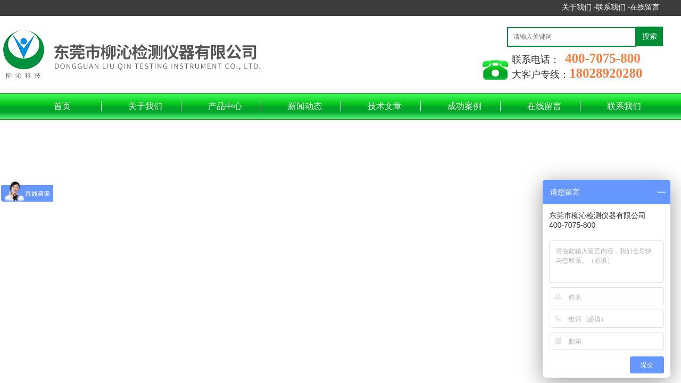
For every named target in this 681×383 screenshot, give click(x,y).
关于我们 (145, 106)
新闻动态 (305, 106)
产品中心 (225, 106)
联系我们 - (613, 7)
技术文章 (385, 106)
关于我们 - (579, 7)
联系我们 (624, 106)
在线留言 (645, 7)
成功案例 (464, 106)
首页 (62, 106)
